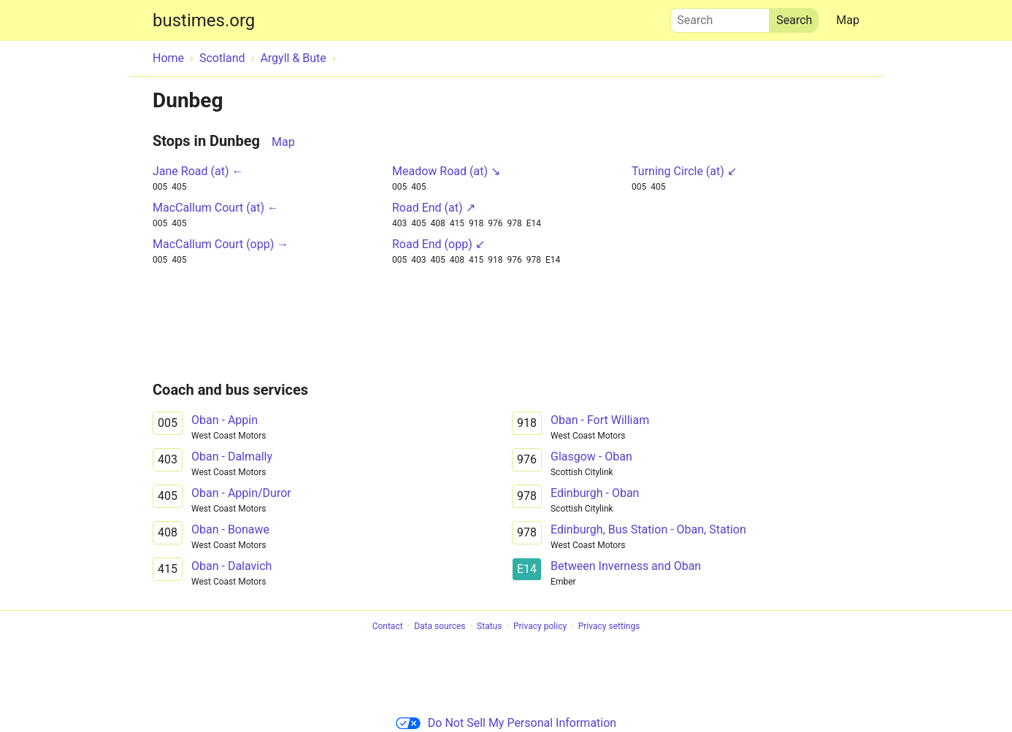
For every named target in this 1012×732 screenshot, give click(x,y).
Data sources (439, 626)
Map (847, 20)
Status (489, 626)
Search (720, 17)
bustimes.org (204, 20)
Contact (387, 626)
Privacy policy (540, 626)
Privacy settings (609, 626)
